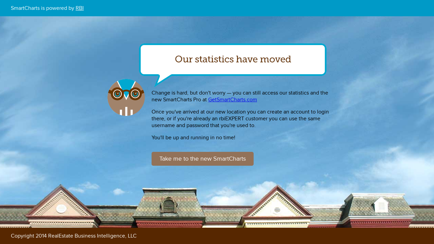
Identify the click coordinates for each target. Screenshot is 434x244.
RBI (80, 8)
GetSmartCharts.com (232, 99)
